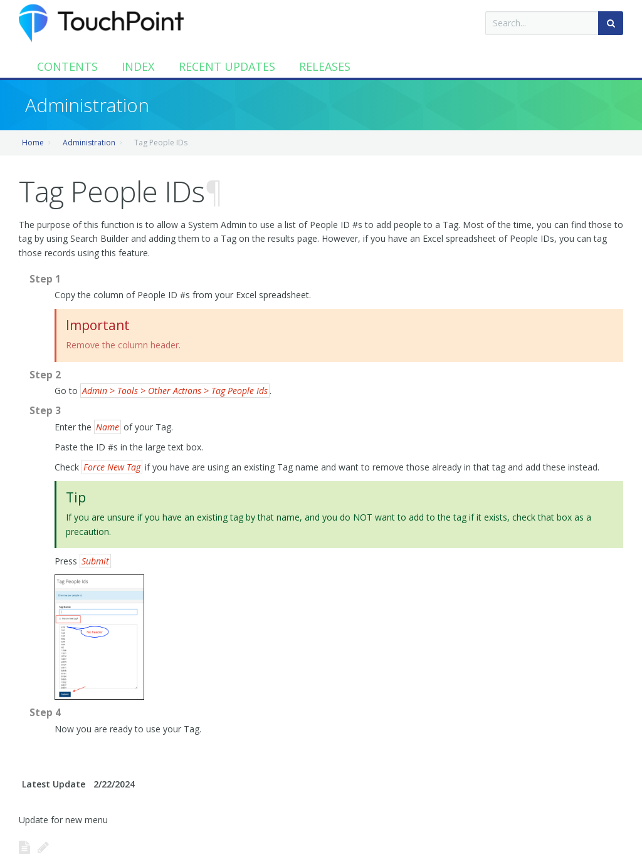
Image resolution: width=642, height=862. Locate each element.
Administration (89, 142)
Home (33, 142)
